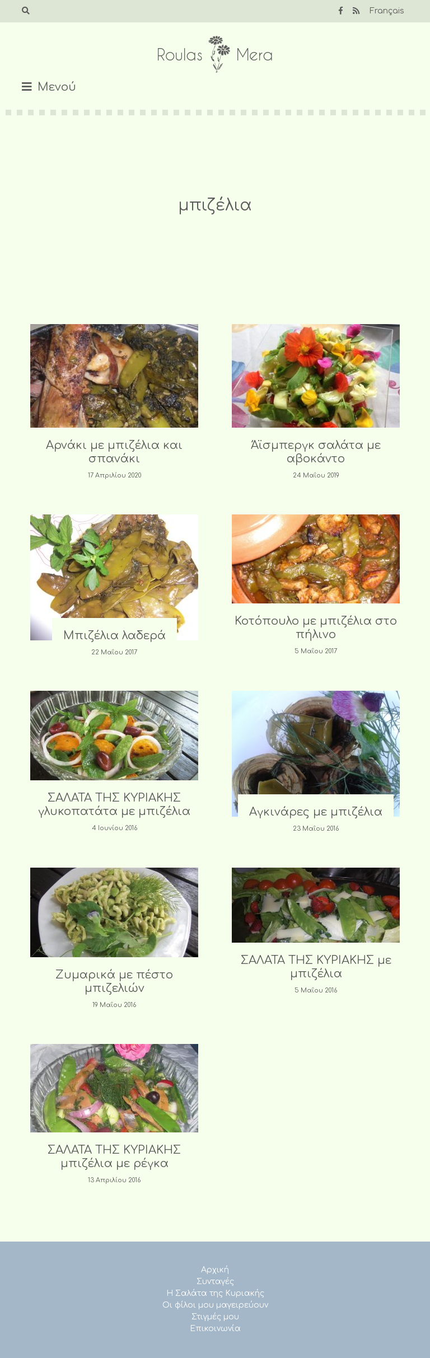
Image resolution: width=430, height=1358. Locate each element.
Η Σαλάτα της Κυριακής (215, 1293)
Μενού (57, 87)
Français (387, 11)
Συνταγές (215, 1281)
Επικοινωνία (215, 1328)
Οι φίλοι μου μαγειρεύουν (215, 1305)
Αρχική (215, 1270)
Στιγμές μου (215, 1317)
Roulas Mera (215, 54)
